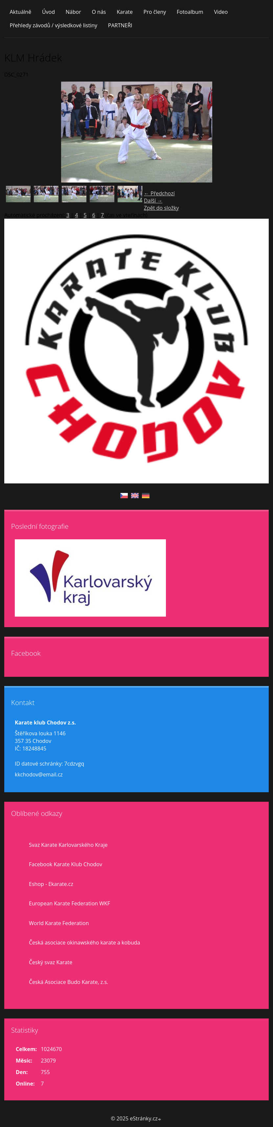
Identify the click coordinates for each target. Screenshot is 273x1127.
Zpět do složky (161, 207)
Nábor (73, 11)
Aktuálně (20, 11)
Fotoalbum (190, 11)
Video (221, 11)
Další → (153, 200)
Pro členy (155, 11)
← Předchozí (159, 193)
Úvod (48, 11)
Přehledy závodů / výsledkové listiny (53, 25)
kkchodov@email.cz (39, 774)
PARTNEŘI (120, 25)
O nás (99, 11)
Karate (125, 11)
